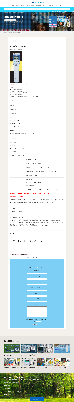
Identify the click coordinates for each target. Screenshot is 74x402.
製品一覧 (22, 5)
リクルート (44, 5)
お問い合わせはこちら (37, 399)
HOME (6, 32)
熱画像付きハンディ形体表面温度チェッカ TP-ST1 (12, 368)
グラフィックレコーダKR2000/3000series (8, 354)
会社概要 (32, 5)
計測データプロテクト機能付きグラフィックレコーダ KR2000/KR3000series (28, 354)
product (7, 20)
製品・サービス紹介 (15, 5)
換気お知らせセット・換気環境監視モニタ (28, 368)
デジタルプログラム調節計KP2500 (44, 354)
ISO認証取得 (38, 5)
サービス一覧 (27, 5)
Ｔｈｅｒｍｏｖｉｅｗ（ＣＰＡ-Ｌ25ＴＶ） (61, 368)
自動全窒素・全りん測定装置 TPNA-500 (61, 354)
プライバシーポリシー (51, 5)
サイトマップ (58, 5)
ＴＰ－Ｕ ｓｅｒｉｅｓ (42, 367)
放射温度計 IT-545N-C (17, 32)
